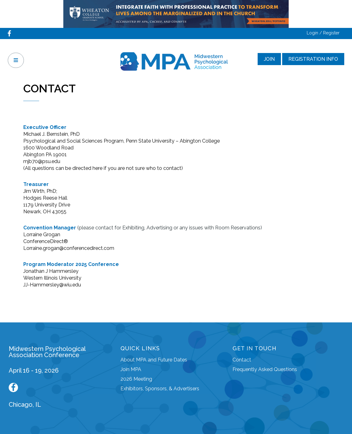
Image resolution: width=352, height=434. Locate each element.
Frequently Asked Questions (264, 369)
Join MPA (130, 369)
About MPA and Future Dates (153, 360)
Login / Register (323, 32)
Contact (241, 360)
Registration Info (313, 59)
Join (269, 59)
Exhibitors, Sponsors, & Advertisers (159, 389)
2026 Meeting (136, 379)
